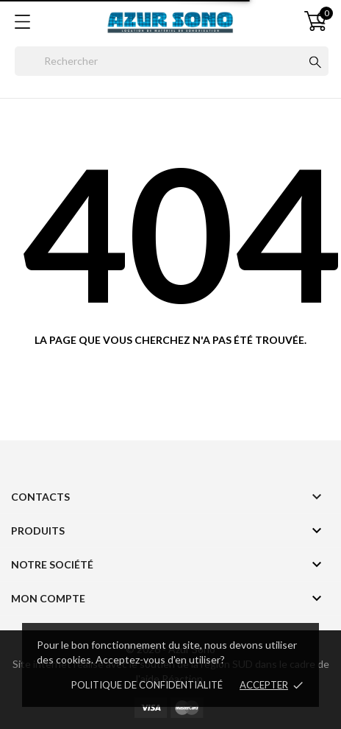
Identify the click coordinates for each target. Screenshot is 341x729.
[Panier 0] (315, 21)
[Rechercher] (172, 61)
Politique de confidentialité (147, 685)
